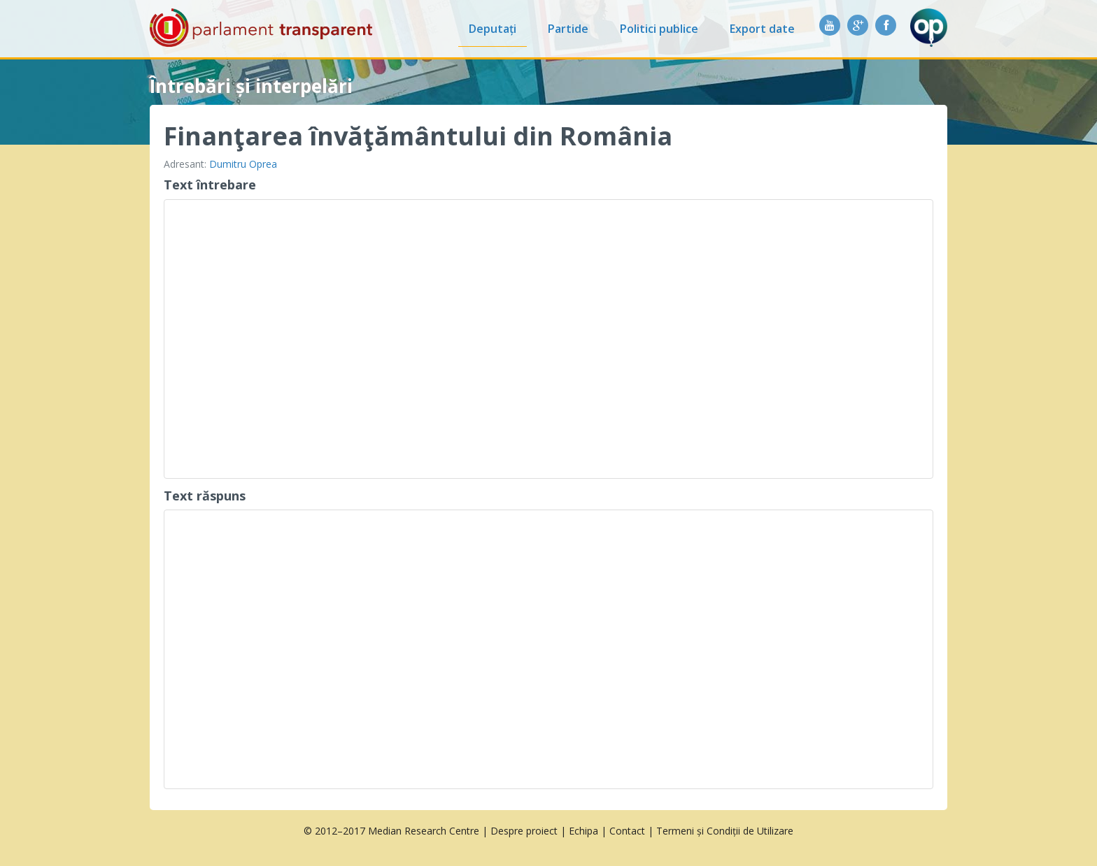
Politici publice (659, 28)
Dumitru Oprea (243, 164)
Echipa (583, 830)
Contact (627, 830)
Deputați (492, 28)
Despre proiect (524, 830)
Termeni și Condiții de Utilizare (724, 830)
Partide (568, 28)
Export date (762, 28)
